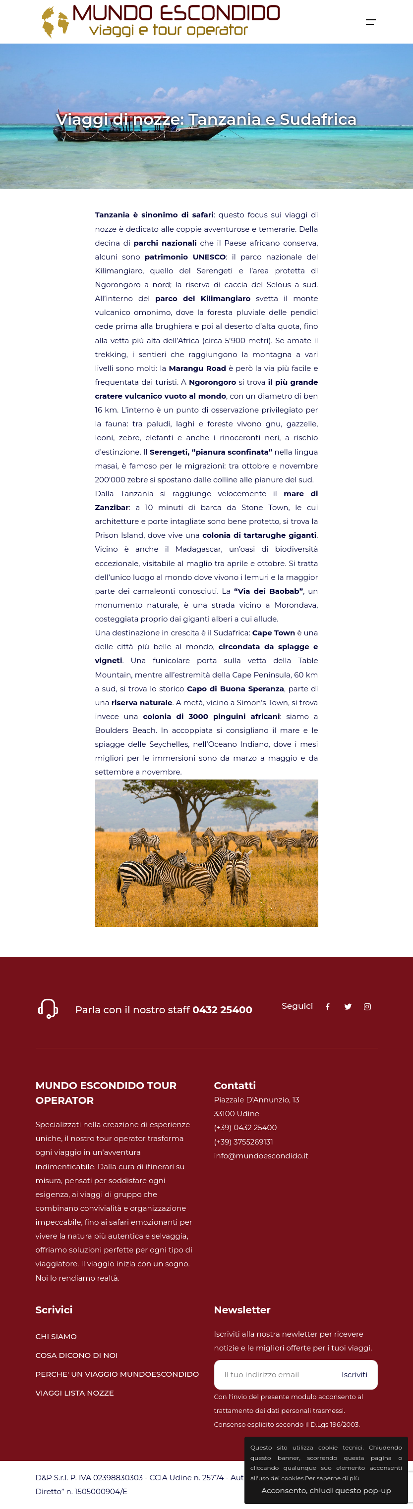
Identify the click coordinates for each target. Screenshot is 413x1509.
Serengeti (168, 452)
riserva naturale (142, 702)
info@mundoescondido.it (261, 1155)
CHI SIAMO (56, 1336)
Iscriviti (354, 1374)
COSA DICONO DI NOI (77, 1355)
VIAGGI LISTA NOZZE (75, 1393)
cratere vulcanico (129, 396)
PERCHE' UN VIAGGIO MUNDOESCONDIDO (117, 1374)
